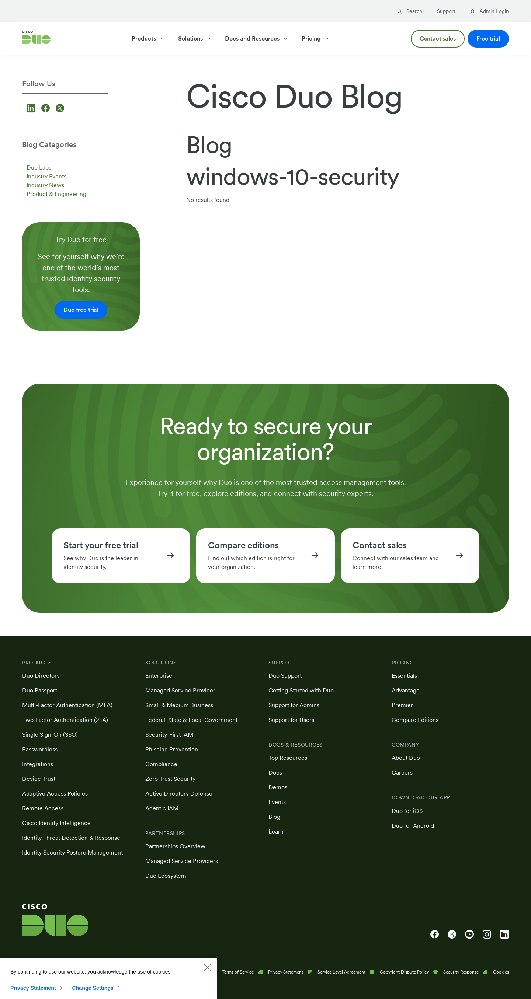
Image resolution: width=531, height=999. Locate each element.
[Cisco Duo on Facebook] (434, 934)
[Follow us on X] (60, 109)
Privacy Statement (33, 992)
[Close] (207, 971)
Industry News (45, 185)
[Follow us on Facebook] (46, 109)
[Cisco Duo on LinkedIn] (504, 934)
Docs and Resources (256, 38)
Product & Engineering (56, 194)
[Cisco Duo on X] (452, 934)
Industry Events (46, 176)
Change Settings (93, 992)
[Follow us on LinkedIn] (32, 109)
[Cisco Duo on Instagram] (487, 934)
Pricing (316, 38)
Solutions (195, 38)
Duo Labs (39, 167)
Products (148, 38)
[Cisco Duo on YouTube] (469, 934)
